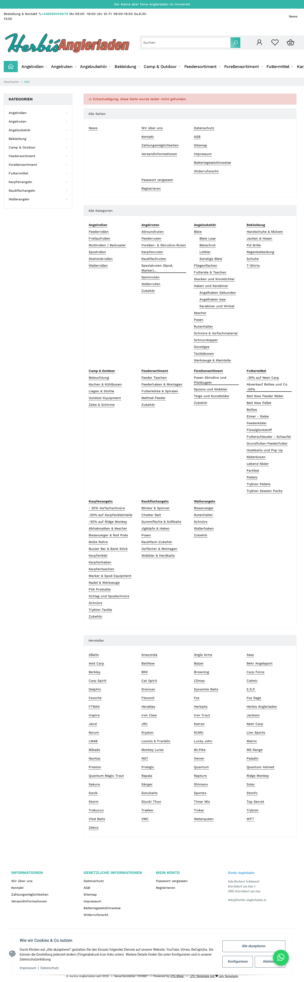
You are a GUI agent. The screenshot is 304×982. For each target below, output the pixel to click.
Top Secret (255, 801)
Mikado (94, 750)
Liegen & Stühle (101, 391)
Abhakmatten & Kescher (108, 528)
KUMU (198, 732)
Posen (198, 319)
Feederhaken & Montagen (161, 384)
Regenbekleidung (260, 252)
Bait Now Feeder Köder (265, 396)
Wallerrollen (98, 265)
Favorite (95, 698)
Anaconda (149, 655)
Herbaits (200, 706)
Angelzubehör (20, 130)
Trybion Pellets (258, 484)
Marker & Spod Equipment (110, 576)
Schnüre (95, 603)
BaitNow (148, 663)
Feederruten (151, 238)
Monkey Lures (152, 750)
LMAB (93, 741)
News (293, 16)
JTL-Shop (178, 976)
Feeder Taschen (154, 377)
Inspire (94, 715)
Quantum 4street (260, 767)
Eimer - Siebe (258, 416)
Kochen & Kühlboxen (105, 384)
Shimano (201, 784)
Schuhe (253, 259)
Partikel (253, 470)
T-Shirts (253, 265)
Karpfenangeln (20, 182)
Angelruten (17, 121)
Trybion (253, 810)
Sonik (93, 793)
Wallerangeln (19, 199)
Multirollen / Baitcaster (107, 245)
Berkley (94, 672)
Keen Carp (255, 724)
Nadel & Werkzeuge (104, 582)
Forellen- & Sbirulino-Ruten (163, 245)
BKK (144, 672)
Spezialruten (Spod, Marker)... (157, 268)
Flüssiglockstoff (259, 430)
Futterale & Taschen (210, 272)
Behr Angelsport (260, 663)
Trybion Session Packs (264, 491)
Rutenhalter (203, 326)
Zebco (93, 827)
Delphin (95, 689)
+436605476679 (55, 14)
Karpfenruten (152, 252)
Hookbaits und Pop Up (265, 450)
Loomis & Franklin (155, 741)
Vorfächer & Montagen (159, 549)
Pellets (252, 477)
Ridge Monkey (258, 775)
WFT (250, 819)
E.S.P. (251, 689)
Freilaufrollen (99, 238)
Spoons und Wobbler (210, 389)
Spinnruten (150, 277)
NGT (144, 758)
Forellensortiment (23, 164)
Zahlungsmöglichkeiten (160, 145)
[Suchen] (186, 42)
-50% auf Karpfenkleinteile (110, 515)
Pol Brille (254, 245)
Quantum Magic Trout (106, 775)
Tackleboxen (204, 353)
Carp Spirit (97, 680)
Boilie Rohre (98, 542)
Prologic (147, 767)
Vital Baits (97, 819)
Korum (94, 732)
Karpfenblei (98, 555)
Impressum (203, 154)
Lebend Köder (258, 464)
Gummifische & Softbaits (161, 521)
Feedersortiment (22, 156)
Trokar (199, 810)
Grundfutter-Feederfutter (267, 443)
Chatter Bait (151, 515)
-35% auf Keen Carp (263, 377)
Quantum (201, 767)
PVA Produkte (100, 589)
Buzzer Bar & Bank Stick (108, 549)
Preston (95, 767)
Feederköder (257, 423)
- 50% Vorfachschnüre (107, 508)
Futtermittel (18, 173)
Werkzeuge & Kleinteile (212, 360)
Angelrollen (18, 113)
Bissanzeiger (204, 508)
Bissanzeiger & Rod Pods (108, 535)
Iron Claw (149, 715)
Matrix (252, 741)
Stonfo (252, 793)
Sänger (147, 784)
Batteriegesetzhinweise (212, 162)
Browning (201, 672)
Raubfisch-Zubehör (156, 542)
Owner (199, 758)
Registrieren (151, 188)
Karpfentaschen (101, 569)
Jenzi (93, 724)
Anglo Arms (203, 655)
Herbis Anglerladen (262, 706)
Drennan (148, 689)
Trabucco (96, 810)
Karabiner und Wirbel (216, 306)
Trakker (147, 810)
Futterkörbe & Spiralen (159, 391)
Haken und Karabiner (211, 286)
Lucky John (203, 741)
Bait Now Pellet (259, 403)
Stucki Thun (151, 801)
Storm (93, 801)
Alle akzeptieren (254, 946)
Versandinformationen (159, 154)
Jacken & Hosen (259, 238)
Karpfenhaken (100, 562)
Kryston (147, 732)
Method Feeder (153, 398)
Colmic (252, 680)
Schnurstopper (206, 340)
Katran (199, 724)
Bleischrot (207, 245)
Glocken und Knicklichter (214, 279)
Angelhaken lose (212, 299)
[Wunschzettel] (275, 42)
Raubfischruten (153, 259)
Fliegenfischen (205, 265)
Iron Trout (202, 715)
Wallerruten (150, 284)
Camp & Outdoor (22, 147)
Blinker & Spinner (155, 508)
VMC (145, 819)
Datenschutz (204, 128)
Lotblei (204, 252)
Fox (196, 698)
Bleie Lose (207, 238)
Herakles (148, 706)
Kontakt (147, 136)
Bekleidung (17, 139)
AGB (197, 136)
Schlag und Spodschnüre (109, 596)
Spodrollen (97, 252)
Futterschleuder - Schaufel (269, 436)
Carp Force (255, 672)
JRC (144, 724)
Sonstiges (201, 347)
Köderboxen (256, 457)
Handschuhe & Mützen (265, 231)
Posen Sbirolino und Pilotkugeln (210, 380)
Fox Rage (254, 698)
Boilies (252, 409)
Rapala (146, 775)
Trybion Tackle (100, 609)
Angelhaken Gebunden (217, 292)
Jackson (253, 715)
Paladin (253, 758)
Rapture (200, 775)
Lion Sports (256, 732)
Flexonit (147, 698)
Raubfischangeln (22, 190)
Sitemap (200, 145)
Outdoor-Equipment (105, 398)
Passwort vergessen (157, 180)
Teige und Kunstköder (211, 396)
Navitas (94, 758)
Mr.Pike (200, 750)
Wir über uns (152, 128)
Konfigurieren (238, 961)
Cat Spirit (149, 680)
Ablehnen (270, 961)
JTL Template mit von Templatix (213, 976)
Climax (199, 680)
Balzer (199, 663)
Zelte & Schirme (102, 404)
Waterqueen (203, 819)
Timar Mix (202, 801)
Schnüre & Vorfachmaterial (216, 333)
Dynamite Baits (206, 689)
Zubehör (148, 291)
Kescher (200, 313)
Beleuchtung (99, 377)
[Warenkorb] (290, 42)
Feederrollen (99, 231)
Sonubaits (149, 793)
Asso (250, 655)
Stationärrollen (101, 259)
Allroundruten (152, 231)
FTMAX (94, 706)
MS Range (254, 750)
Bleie (198, 231)
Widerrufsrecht (206, 171)
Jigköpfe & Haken (155, 528)
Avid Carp (96, 663)
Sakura (94, 784)
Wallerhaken (204, 528)
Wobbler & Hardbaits (158, 555)
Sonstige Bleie (210, 259)
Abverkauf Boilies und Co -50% (267, 386)
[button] (259, 42)
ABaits (94, 655)
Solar (251, 784)
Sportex (200, 793)
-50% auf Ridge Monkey (108, 521)
